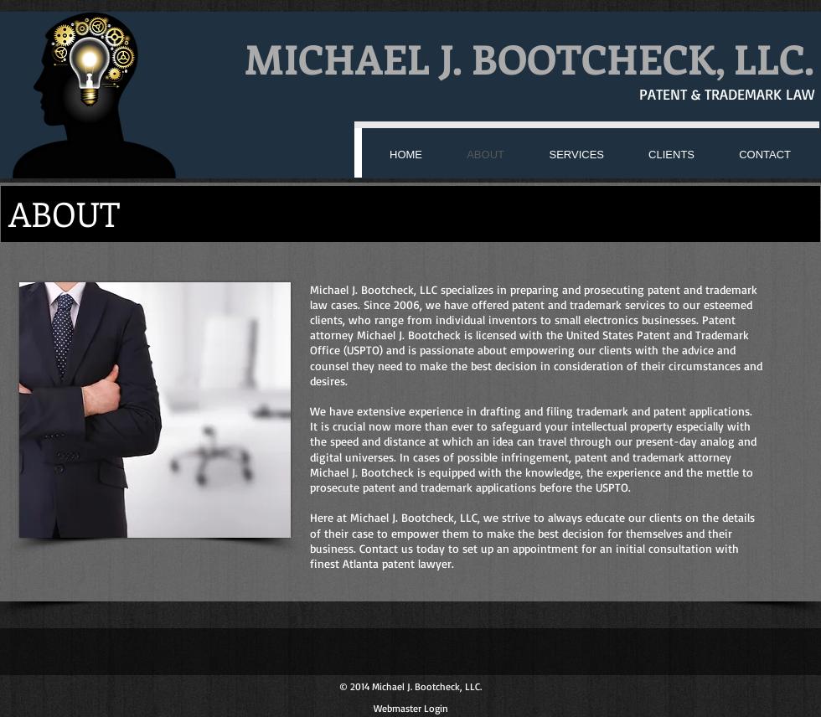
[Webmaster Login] (411, 708)
